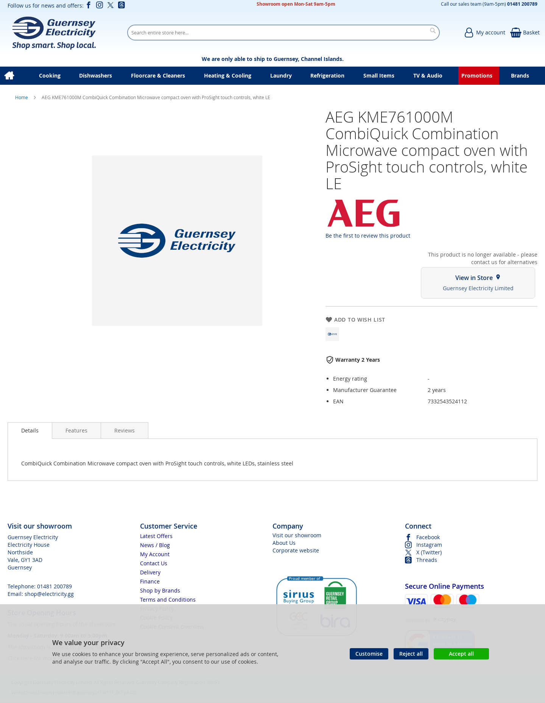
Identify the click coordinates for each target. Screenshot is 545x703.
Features (76, 430)
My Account (155, 554)
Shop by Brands (160, 590)
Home (22, 97)
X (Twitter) (429, 552)
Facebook (428, 537)
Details (30, 430)
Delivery (150, 572)
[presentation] (30, 430)
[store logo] (53, 32)
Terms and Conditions (168, 599)
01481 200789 (54, 586)
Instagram (429, 544)
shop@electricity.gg (49, 593)
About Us (284, 542)
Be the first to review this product (367, 235)
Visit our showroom (296, 535)
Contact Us (153, 563)
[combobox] (283, 32)
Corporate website (295, 550)
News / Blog (155, 545)
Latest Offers (156, 536)
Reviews (124, 430)
